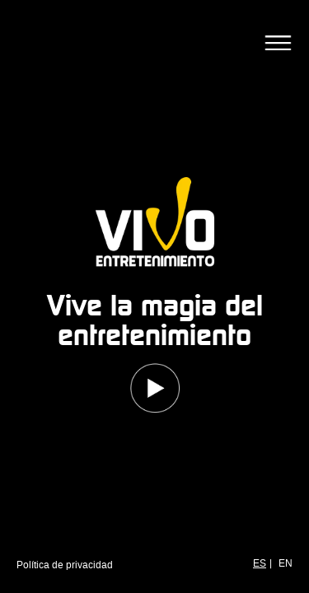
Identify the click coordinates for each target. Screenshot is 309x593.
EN (286, 563)
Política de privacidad (64, 565)
